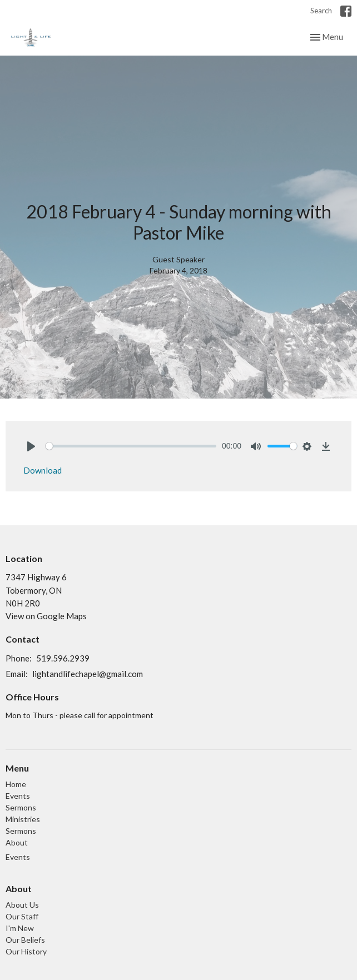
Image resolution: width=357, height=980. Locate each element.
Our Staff (22, 916)
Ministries (23, 819)
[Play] (31, 446)
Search (321, 10)
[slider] (131, 446)
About (17, 842)
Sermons (21, 807)
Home (16, 784)
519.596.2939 (63, 658)
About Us (22, 904)
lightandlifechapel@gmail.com (87, 674)
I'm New (20, 928)
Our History (26, 951)
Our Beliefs (25, 939)
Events (18, 795)
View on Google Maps (46, 616)
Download (42, 470)
